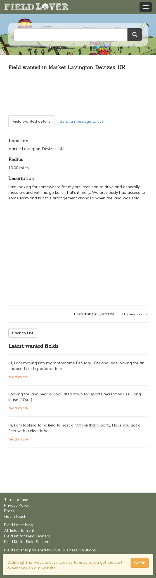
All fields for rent (19, 530)
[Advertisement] (78, 96)
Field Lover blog (18, 524)
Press (9, 510)
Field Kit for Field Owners (27, 536)
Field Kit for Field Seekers (27, 541)
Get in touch (15, 516)
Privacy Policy (16, 505)
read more (18, 376)
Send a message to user (82, 121)
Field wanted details (31, 121)
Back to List (22, 332)
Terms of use (16, 499)
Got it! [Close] (139, 562)
